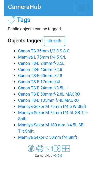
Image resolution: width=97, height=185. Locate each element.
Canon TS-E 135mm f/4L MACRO (48, 100)
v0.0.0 (57, 156)
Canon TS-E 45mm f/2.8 (40, 69)
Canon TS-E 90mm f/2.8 (40, 75)
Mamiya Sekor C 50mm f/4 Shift (47, 137)
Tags (23, 19)
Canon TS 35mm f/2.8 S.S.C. (44, 51)
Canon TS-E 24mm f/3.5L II (43, 88)
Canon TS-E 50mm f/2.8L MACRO (49, 94)
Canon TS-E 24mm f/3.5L (41, 63)
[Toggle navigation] (81, 8)
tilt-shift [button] (54, 41)
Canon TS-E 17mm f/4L (39, 81)
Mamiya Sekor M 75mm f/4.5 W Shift (52, 106)
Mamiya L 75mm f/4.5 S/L (42, 57)
